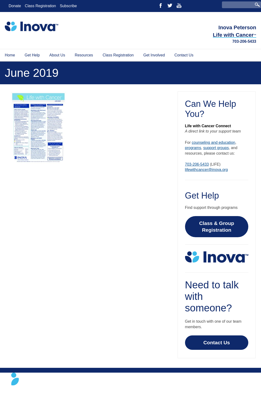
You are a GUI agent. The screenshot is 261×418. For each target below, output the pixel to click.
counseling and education (213, 142)
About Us (57, 55)
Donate (15, 6)
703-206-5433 (244, 41)
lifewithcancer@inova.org (206, 170)
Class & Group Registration (216, 226)
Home (10, 55)
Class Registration (40, 6)
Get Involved (154, 55)
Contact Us (183, 55)
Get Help (32, 55)
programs (193, 148)
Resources (84, 55)
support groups (216, 148)
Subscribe (68, 6)
